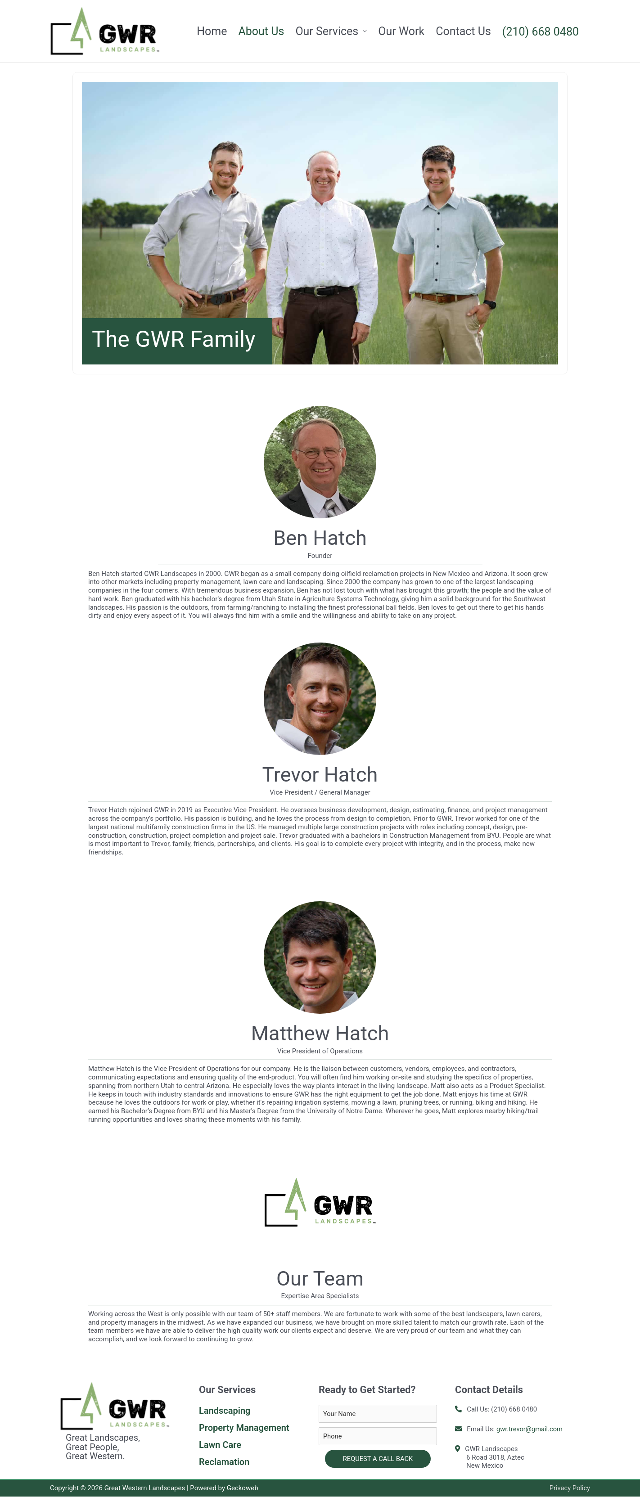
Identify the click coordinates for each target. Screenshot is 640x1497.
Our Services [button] (326, 31)
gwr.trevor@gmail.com (530, 1429)
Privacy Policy (569, 1488)
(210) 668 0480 (540, 31)
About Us (261, 31)
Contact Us (463, 31)
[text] (378, 1414)
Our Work (401, 31)
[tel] (378, 1437)
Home (212, 31)
